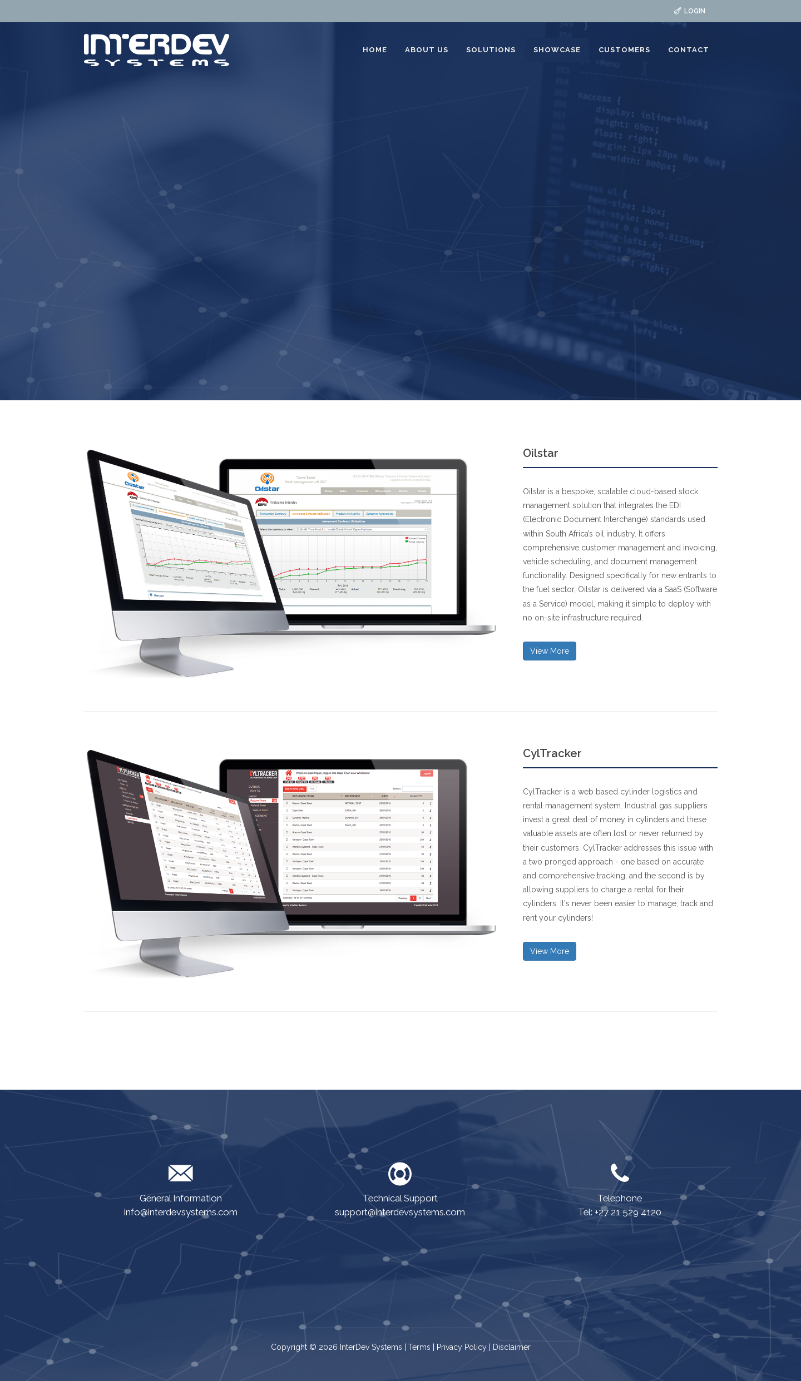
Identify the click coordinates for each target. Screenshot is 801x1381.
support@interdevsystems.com (400, 1212)
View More (549, 651)
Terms (420, 1347)
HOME (375, 50)
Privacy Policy (462, 1347)
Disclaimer (512, 1347)
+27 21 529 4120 (628, 1212)
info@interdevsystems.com (181, 1212)
